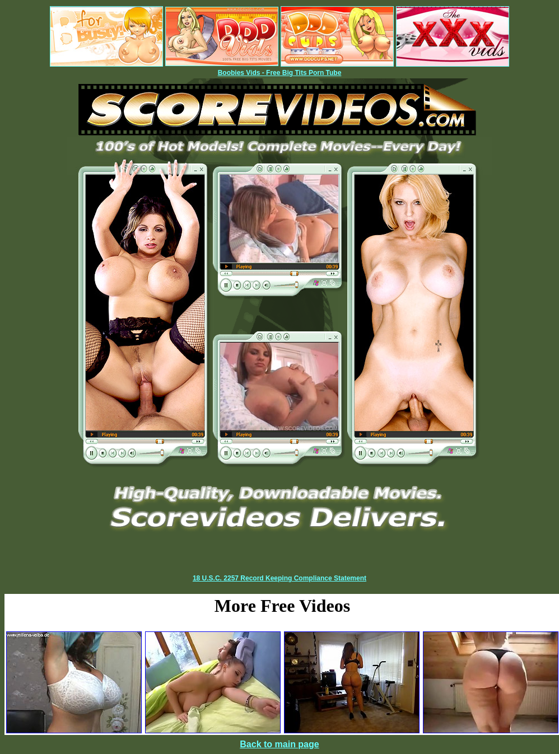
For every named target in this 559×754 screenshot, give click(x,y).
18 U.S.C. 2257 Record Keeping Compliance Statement (279, 578)
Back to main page (279, 744)
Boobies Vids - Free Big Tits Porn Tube (280, 73)
